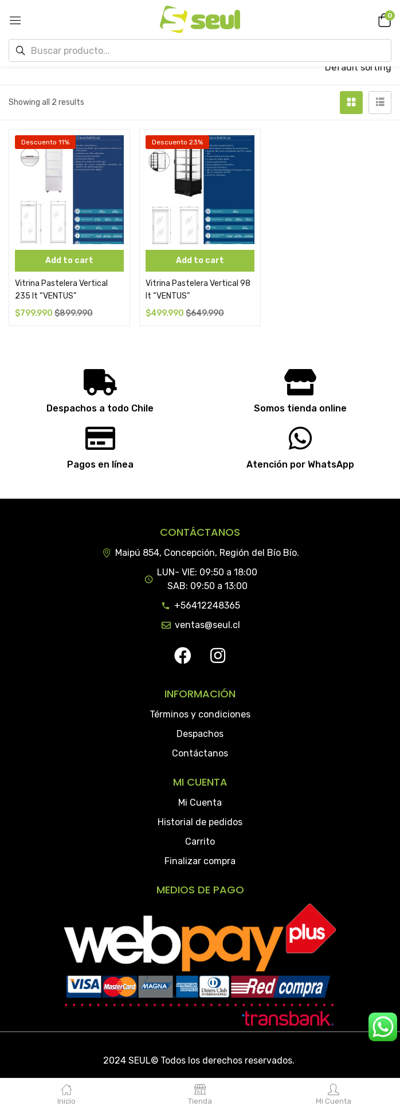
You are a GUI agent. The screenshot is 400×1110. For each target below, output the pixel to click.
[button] (382, 19)
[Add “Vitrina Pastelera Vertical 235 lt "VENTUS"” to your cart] (69, 261)
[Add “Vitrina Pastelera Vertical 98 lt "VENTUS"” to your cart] (200, 261)
